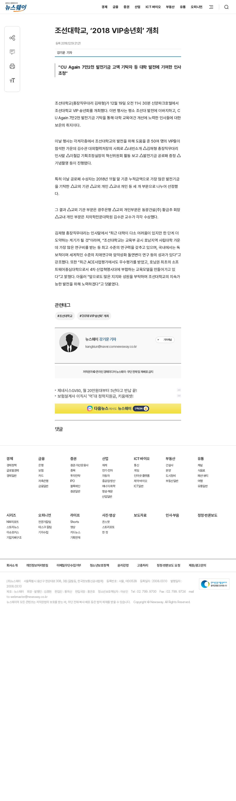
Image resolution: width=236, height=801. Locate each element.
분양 (168, 547)
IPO (72, 558)
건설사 (169, 542)
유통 (183, 7)
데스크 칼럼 (44, 604)
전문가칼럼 (44, 599)
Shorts (74, 599)
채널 (200, 542)
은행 (40, 542)
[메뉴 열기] (211, 7)
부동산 (170, 7)
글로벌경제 (13, 547)
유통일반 (202, 563)
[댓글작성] (12, 52)
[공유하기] (12, 38)
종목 (72, 547)
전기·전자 (107, 547)
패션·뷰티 (203, 552)
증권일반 (75, 568)
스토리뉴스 (13, 604)
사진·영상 (109, 592)
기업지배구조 (14, 614)
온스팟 (106, 599)
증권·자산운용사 (79, 542)
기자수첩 (43, 609)
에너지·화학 (108, 563)
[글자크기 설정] (12, 80)
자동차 (106, 552)
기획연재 (75, 614)
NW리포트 (13, 599)
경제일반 (11, 552)
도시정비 (170, 552)
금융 (116, 7)
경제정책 (11, 542)
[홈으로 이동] (16, 7)
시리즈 (11, 592)
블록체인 (75, 563)
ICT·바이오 (153, 7)
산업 (138, 7)
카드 (40, 552)
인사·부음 (172, 592)
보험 (40, 547)
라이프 (75, 592)
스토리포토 (108, 604)
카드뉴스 (75, 609)
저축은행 (43, 558)
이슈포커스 (13, 609)
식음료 (201, 547)
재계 (104, 542)
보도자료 (140, 592)
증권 (127, 7)
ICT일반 (138, 563)
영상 (72, 604)
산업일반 (107, 573)
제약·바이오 (140, 558)
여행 (200, 558)
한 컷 (105, 609)
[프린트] (12, 66)
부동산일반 (172, 558)
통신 (136, 542)
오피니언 (196, 7)
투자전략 (75, 552)
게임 (136, 547)
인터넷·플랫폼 (142, 552)
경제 (105, 7)
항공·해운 (107, 568)
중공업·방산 (108, 558)
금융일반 (43, 563)
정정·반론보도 (207, 592)
